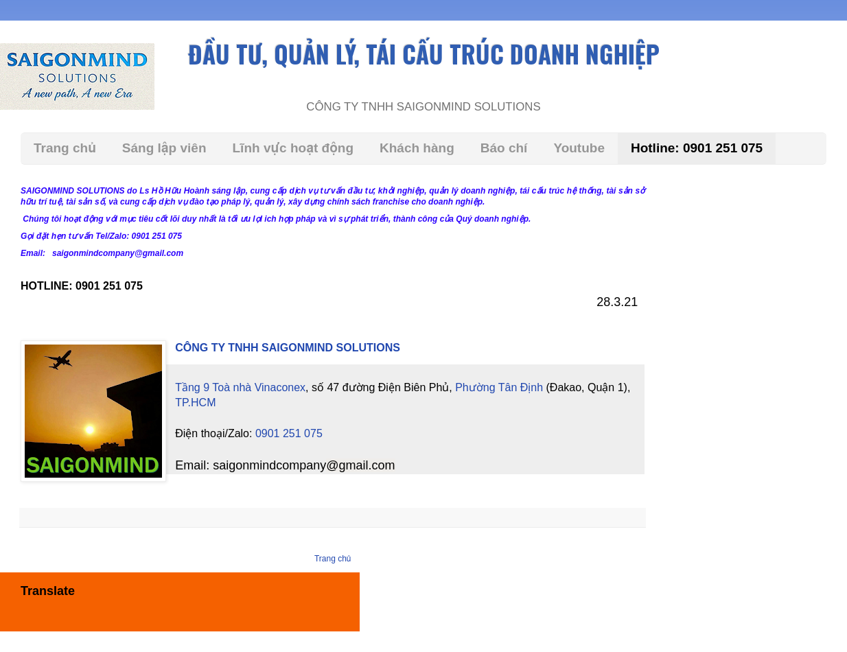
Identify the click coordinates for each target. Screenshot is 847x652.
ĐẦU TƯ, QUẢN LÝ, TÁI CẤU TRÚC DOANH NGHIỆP (424, 53)
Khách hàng (417, 148)
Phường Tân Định (499, 387)
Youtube (579, 148)
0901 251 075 (289, 417)
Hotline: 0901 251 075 (697, 148)
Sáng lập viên (164, 148)
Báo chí (504, 148)
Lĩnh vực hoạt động (293, 148)
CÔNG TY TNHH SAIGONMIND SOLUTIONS (287, 347)
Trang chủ (65, 148)
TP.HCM (654, 387)
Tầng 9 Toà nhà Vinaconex (240, 387)
